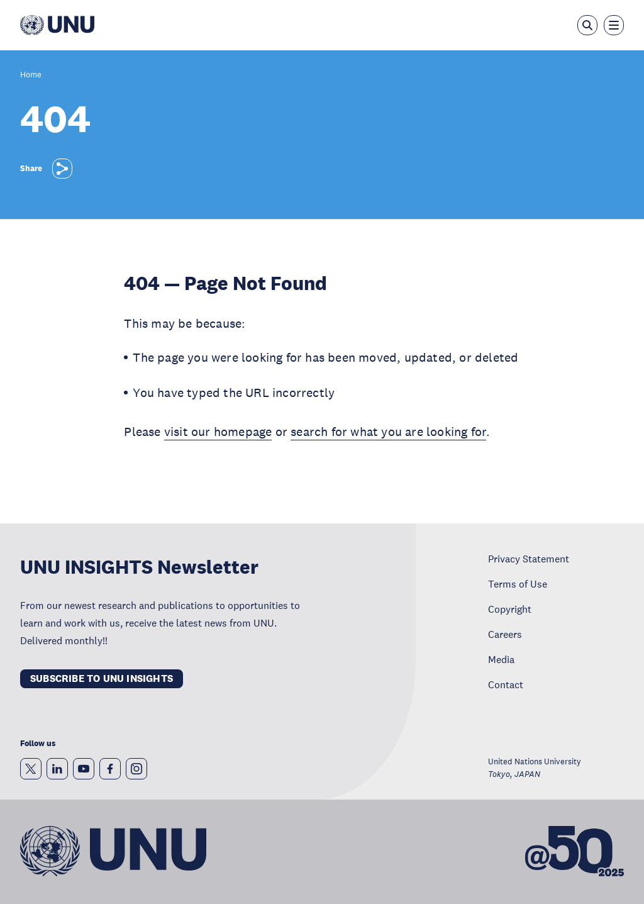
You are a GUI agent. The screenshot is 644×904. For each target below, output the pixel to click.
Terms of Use (517, 584)
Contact (505, 684)
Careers (505, 634)
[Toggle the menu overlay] (614, 25)
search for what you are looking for (388, 431)
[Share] (62, 169)
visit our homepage (218, 431)
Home (31, 75)
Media (501, 659)
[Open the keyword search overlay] (587, 25)
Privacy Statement (528, 558)
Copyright (509, 609)
